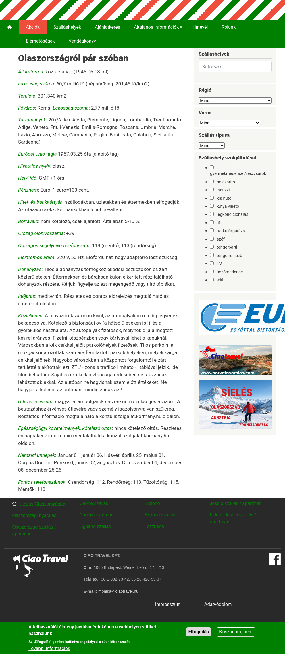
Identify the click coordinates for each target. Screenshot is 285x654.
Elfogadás (198, 632)
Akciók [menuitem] (33, 27)
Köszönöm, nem (236, 632)
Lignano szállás (95, 526)
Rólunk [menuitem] (229, 27)
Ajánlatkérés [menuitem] (107, 27)
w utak (262, 604)
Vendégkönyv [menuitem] (82, 41)
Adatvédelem (218, 604)
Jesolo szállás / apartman (236, 503)
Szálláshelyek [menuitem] (67, 27)
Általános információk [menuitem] (155, 29)
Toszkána (154, 526)
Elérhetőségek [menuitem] (40, 41)
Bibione (152, 503)
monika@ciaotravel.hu (118, 591)
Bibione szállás (160, 514)
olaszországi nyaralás (34, 515)
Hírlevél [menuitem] (200, 27)
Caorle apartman (96, 514)
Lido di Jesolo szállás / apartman (233, 518)
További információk (49, 648)
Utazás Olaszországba (42, 504)
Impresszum (168, 604)
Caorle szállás (93, 503)
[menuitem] (9, 27)
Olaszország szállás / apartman (33, 530)
